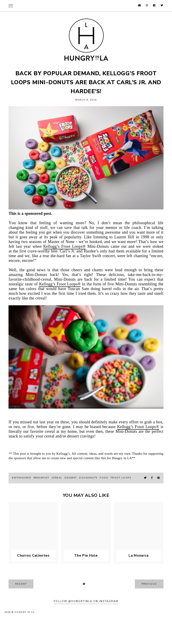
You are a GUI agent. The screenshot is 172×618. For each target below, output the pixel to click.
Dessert (70, 477)
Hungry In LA (25, 612)
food (104, 477)
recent (21, 584)
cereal (57, 477)
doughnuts (88, 477)
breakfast (41, 477)
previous (149, 584)
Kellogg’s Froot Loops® (64, 246)
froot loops (121, 477)
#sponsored (21, 477)
